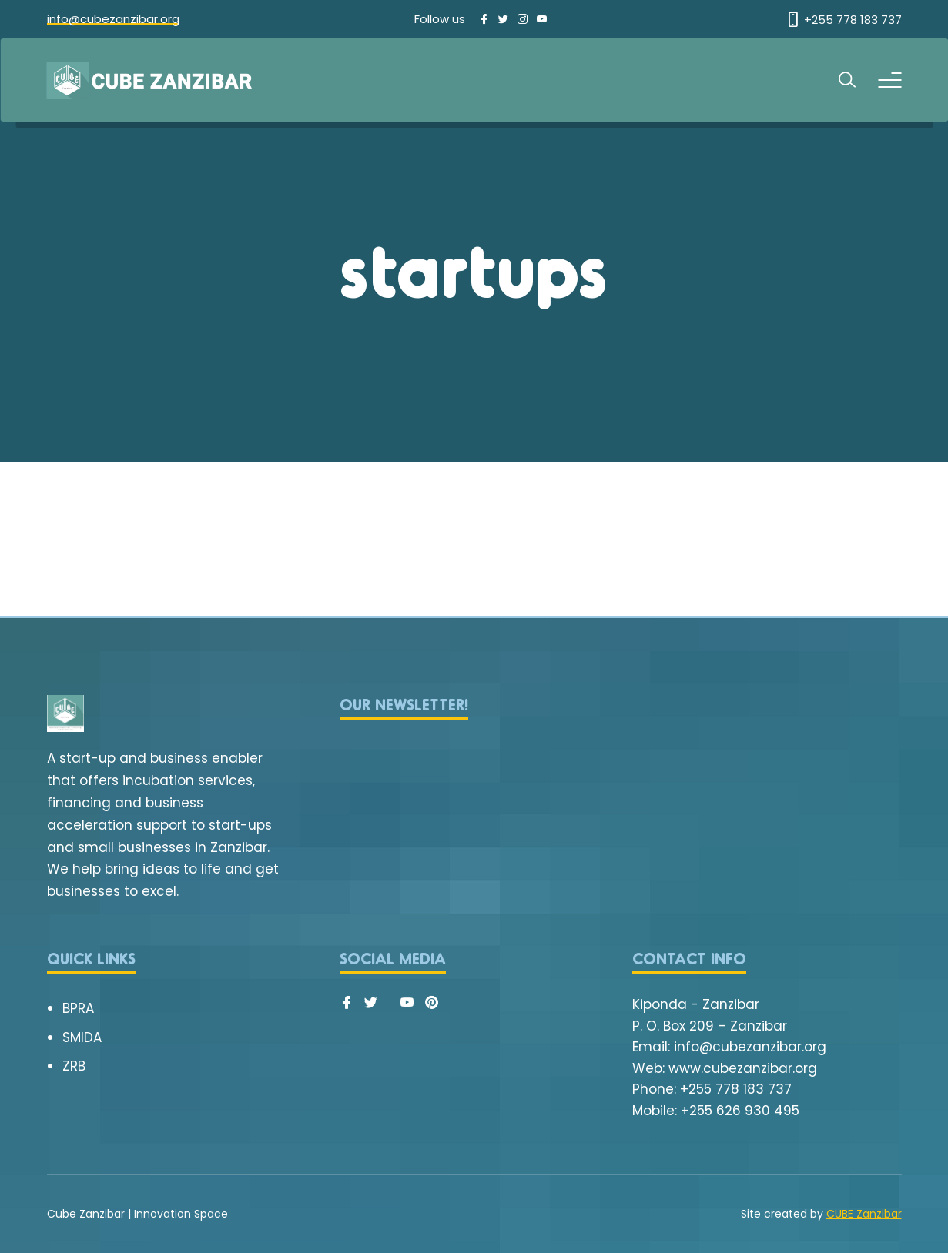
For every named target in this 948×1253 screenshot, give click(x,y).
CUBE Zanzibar (864, 1213)
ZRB (73, 1066)
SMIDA (82, 1037)
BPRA (78, 1008)
